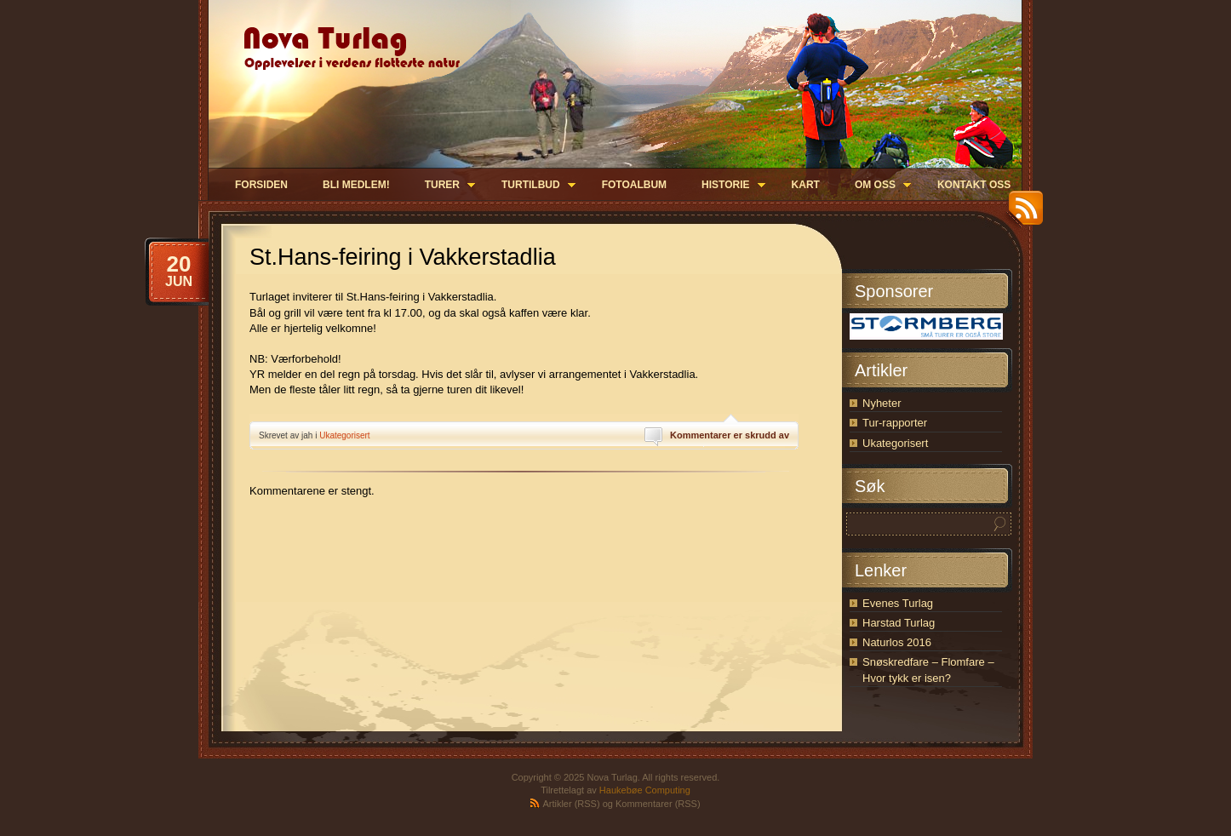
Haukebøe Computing (644, 790)
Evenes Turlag (897, 603)
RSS (1021, 214)
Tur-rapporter (894, 422)
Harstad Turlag (898, 622)
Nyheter (882, 403)
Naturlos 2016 (896, 642)
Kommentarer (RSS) (658, 804)
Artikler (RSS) (570, 804)
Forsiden (261, 185)
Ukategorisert (344, 435)
